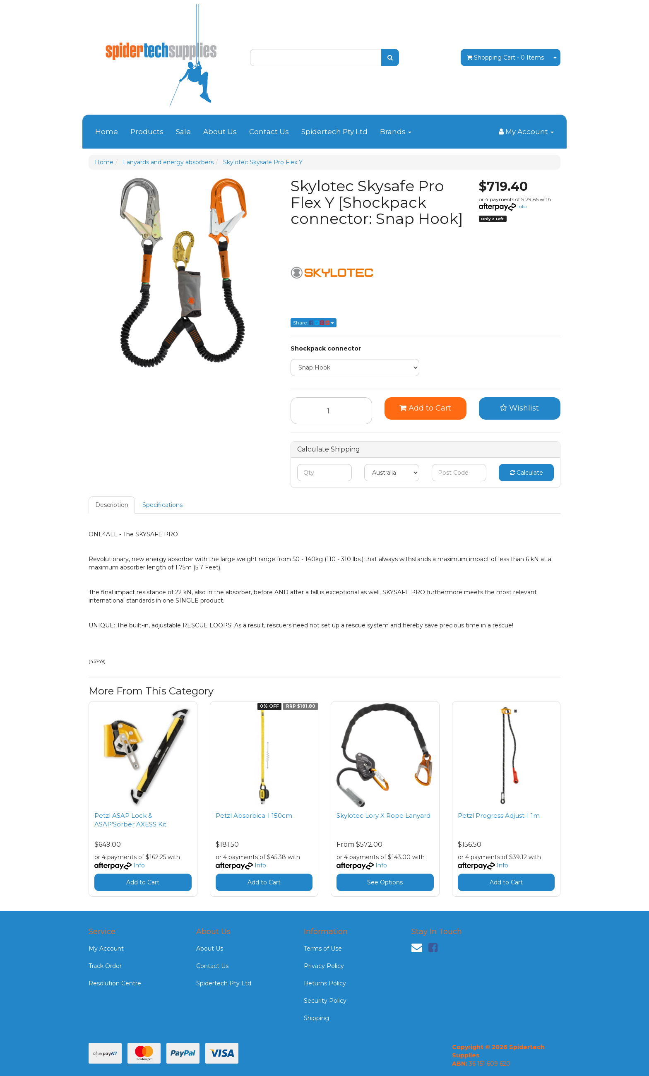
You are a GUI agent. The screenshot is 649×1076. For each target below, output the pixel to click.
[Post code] (459, 472)
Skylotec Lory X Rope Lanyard (383, 815)
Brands (395, 131)
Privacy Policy (324, 966)
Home (106, 131)
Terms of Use (323, 948)
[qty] (324, 472)
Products (146, 131)
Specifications (162, 505)
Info (521, 206)
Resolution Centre (115, 983)
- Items (505, 57)
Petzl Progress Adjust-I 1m (499, 815)
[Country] (391, 472)
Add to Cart (425, 408)
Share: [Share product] (313, 322)
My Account (106, 948)
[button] (520, 408)
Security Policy (325, 1000)
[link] (432, 947)
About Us (220, 131)
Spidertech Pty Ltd (334, 131)
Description (111, 505)
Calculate (526, 472)
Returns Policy (325, 983)
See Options (385, 882)
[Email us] (416, 947)
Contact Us (269, 131)
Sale (183, 131)
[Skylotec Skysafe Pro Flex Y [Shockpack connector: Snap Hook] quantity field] (332, 410)
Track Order (105, 966)
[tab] (112, 505)
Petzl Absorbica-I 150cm (254, 815)
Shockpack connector (326, 348)
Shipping (316, 1018)
